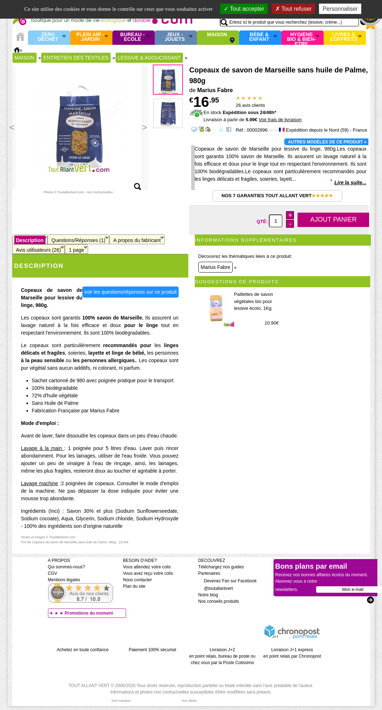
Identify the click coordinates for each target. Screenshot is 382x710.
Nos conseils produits (218, 601)
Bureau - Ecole (132, 37)
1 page (76, 250)
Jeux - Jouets (175, 37)
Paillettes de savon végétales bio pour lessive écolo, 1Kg (253, 301)
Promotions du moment (89, 613)
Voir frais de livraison (279, 119)
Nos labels (189, 700)
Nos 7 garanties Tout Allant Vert (277, 195)
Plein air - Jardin (90, 37)
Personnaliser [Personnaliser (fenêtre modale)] (340, 9)
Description (30, 240)
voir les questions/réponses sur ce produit (130, 292)
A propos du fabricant (136, 240)
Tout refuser (293, 9)
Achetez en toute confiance (83, 649)
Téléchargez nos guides (221, 566)
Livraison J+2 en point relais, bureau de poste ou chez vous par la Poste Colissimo (222, 656)
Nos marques (121, 700)
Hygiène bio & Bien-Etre (301, 37)
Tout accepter (244, 9)
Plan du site (134, 586)
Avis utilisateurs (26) (38, 250)
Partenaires (209, 573)
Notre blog (208, 594)
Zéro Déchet (48, 37)
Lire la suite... (350, 182)
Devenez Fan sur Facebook (227, 580)
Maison (217, 34)
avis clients (250, 105)
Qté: (263, 221)
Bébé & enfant (259, 37)
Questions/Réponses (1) (79, 240)
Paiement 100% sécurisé (153, 649)
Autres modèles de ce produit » (327, 142)
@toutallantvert (215, 588)
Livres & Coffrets (343, 37)
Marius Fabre (215, 267)
